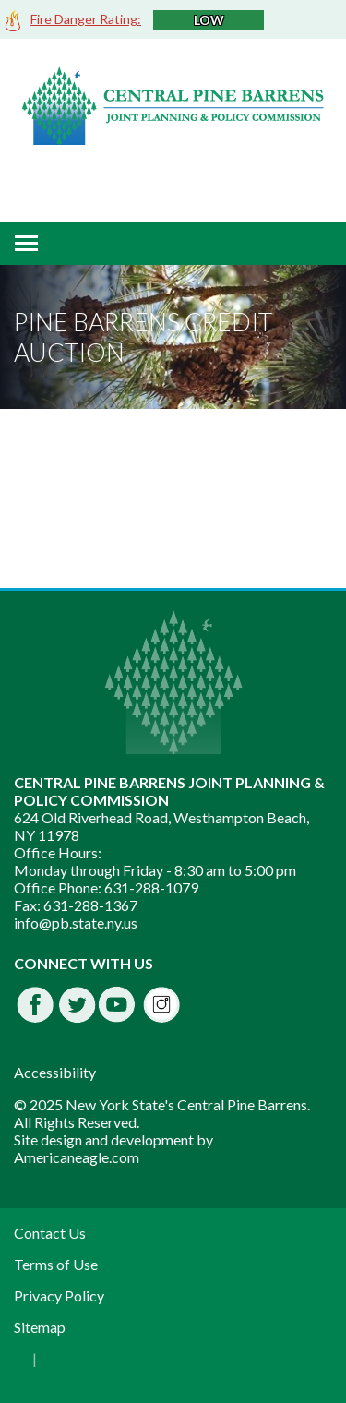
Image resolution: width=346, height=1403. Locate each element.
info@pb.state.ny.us (75, 922)
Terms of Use (56, 1264)
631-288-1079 (151, 887)
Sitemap (40, 1327)
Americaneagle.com (76, 1157)
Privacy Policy (59, 1295)
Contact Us (50, 1232)
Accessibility (55, 1072)
